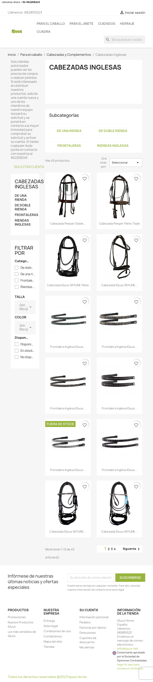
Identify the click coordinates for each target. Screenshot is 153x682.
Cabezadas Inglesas (29, 184)
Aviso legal (51, 626)
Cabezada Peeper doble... (68, 223)
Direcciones (87, 633)
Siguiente (132, 549)
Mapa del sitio (53, 641)
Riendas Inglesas (23, 222)
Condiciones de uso (57, 631)
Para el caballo (51, 23)
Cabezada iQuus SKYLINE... (119, 285)
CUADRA (43, 31)
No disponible (28, 357)
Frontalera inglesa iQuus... (68, 347)
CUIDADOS (106, 23)
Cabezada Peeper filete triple (119, 223)
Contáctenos (53, 636)
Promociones (17, 617)
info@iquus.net (127, 648)
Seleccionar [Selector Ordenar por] (126, 162)
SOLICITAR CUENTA (29, 167)
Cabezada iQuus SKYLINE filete (68, 285)
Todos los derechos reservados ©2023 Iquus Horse (47, 677)
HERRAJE (127, 23)
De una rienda (21, 198)
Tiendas (49, 647)
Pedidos (85, 622)
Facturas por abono (92, 627)
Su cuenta (88, 610)
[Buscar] (124, 40)
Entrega (49, 621)
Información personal (93, 617)
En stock (28, 351)
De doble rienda (23, 207)
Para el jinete (81, 23)
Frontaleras (25, 215)
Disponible (28, 344)
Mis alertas (86, 647)
